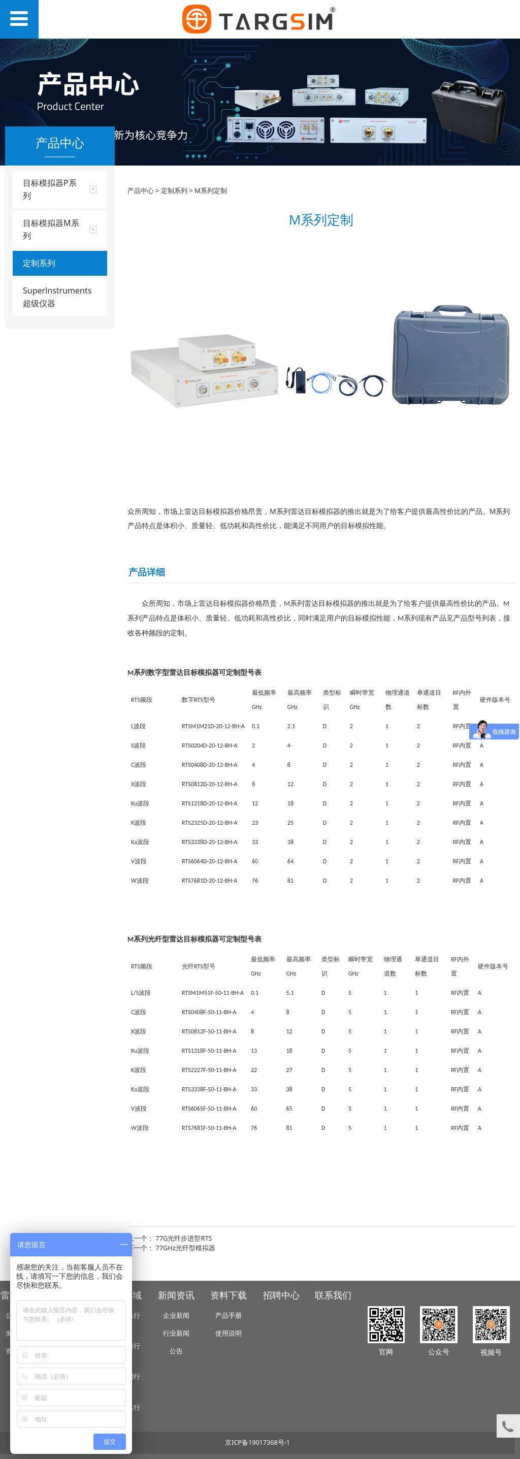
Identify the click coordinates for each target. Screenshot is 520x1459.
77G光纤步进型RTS (183, 1238)
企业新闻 (176, 1315)
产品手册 (228, 1315)
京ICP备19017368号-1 (257, 1442)
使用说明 (228, 1333)
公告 (176, 1351)
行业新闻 (176, 1333)
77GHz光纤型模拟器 (185, 1247)
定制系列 (39, 263)
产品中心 (140, 190)
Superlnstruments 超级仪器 (57, 297)
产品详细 (146, 572)
